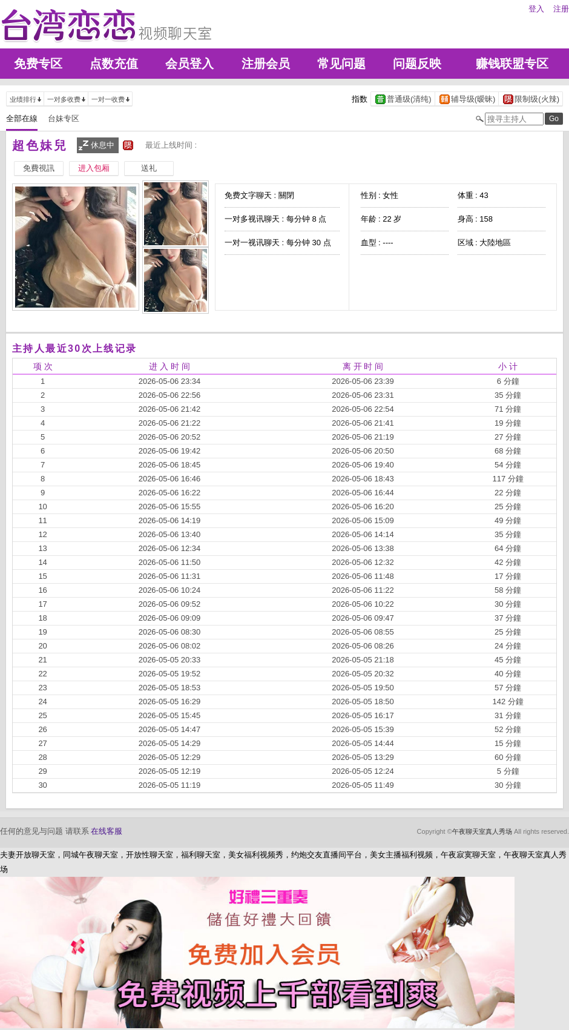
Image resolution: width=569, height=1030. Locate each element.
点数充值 (114, 63)
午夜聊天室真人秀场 (482, 831)
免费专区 (38, 63)
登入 (536, 8)
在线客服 (106, 831)
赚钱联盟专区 (512, 63)
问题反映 (417, 63)
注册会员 (266, 63)
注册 (561, 8)
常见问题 (341, 63)
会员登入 (189, 63)
